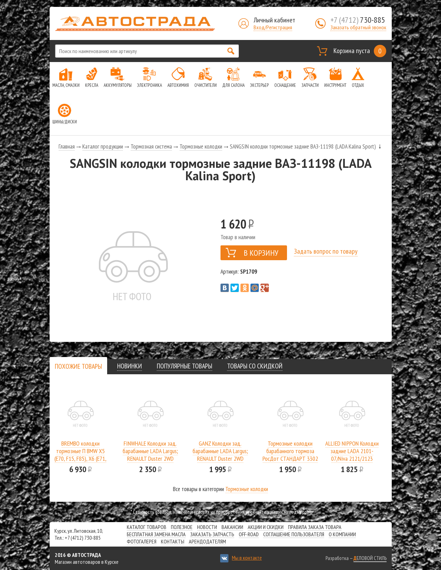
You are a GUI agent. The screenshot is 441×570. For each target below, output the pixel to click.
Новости (207, 526)
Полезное (182, 526)
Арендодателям (207, 541)
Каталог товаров (146, 526)
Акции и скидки (266, 526)
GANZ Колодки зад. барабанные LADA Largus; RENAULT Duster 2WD (220, 450)
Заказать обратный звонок (358, 27)
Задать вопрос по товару (326, 251)
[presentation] (78, 366)
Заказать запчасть (212, 534)
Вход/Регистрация (273, 27)
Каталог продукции (102, 146)
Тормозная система (151, 146)
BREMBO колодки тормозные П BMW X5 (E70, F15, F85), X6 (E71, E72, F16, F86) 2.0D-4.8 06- (80, 458)
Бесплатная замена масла (156, 534)
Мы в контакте (247, 557)
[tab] (78, 366)
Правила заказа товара (314, 526)
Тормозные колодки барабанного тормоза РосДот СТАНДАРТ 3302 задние (290, 454)
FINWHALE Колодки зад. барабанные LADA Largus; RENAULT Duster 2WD (150, 450)
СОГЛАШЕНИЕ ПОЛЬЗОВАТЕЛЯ (293, 534)
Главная (67, 146)
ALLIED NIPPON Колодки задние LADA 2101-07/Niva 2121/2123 (352, 450)
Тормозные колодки (201, 146)
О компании (342, 534)
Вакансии (232, 526)
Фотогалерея (141, 541)
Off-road (249, 534)
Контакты (172, 541)
